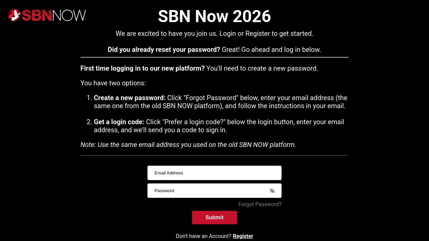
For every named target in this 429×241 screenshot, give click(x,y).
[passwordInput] (214, 190)
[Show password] (272, 190)
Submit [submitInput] (214, 217)
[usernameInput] (214, 173)
